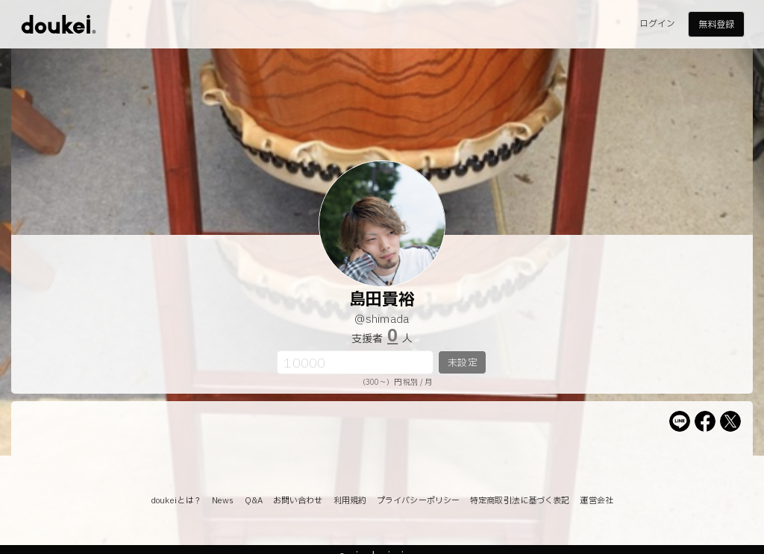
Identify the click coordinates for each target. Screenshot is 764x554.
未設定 (462, 363)
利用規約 (350, 500)
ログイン (657, 24)
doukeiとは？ (176, 500)
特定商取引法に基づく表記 (519, 500)
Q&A (254, 500)
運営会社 (596, 500)
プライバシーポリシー (418, 500)
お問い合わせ (298, 500)
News (223, 500)
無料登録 (716, 24)
